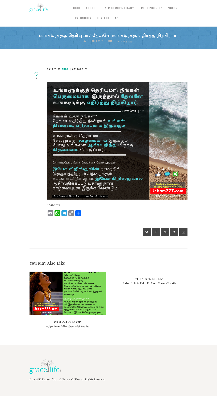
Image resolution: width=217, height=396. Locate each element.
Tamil (111, 41)
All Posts (97, 41)
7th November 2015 (149, 279)
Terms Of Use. (71, 379)
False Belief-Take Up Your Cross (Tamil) (149, 283)
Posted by (58, 69)
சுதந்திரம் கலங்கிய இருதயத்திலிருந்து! (67, 326)
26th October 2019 (68, 321)
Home (85, 41)
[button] (116, 18)
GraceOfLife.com (40, 379)
